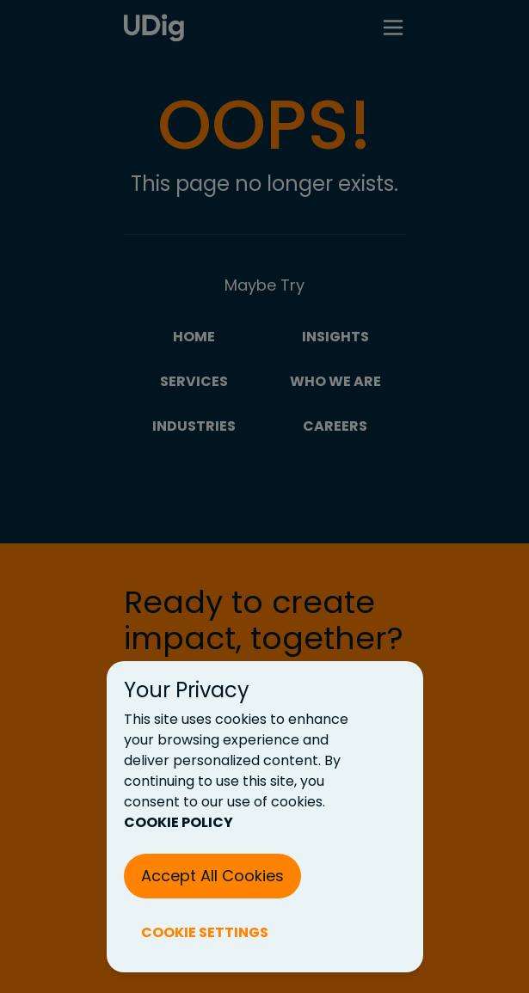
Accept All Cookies (212, 875)
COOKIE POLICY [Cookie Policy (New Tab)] (178, 822)
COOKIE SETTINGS (204, 932)
